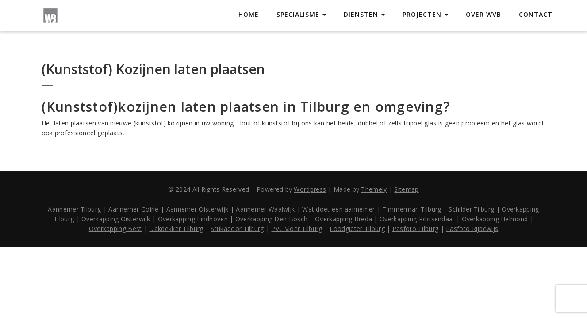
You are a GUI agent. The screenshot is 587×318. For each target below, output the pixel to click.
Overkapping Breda (343, 219)
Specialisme (301, 14)
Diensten (364, 14)
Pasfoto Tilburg (415, 228)
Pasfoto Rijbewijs (472, 228)
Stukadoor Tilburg (237, 228)
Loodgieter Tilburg (357, 228)
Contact (535, 14)
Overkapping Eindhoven (193, 219)
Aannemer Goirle (133, 209)
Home (248, 14)
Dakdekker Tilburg (176, 228)
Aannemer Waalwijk (265, 209)
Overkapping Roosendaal (417, 219)
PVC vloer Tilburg (296, 228)
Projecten (425, 14)
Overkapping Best (115, 228)
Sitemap (406, 189)
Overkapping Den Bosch (271, 219)
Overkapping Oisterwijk (115, 219)
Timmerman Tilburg (411, 209)
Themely (374, 189)
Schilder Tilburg (471, 209)
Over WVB (483, 14)
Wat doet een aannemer (338, 209)
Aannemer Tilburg (74, 209)
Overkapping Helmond (495, 219)
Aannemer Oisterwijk (197, 209)
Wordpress (310, 189)
